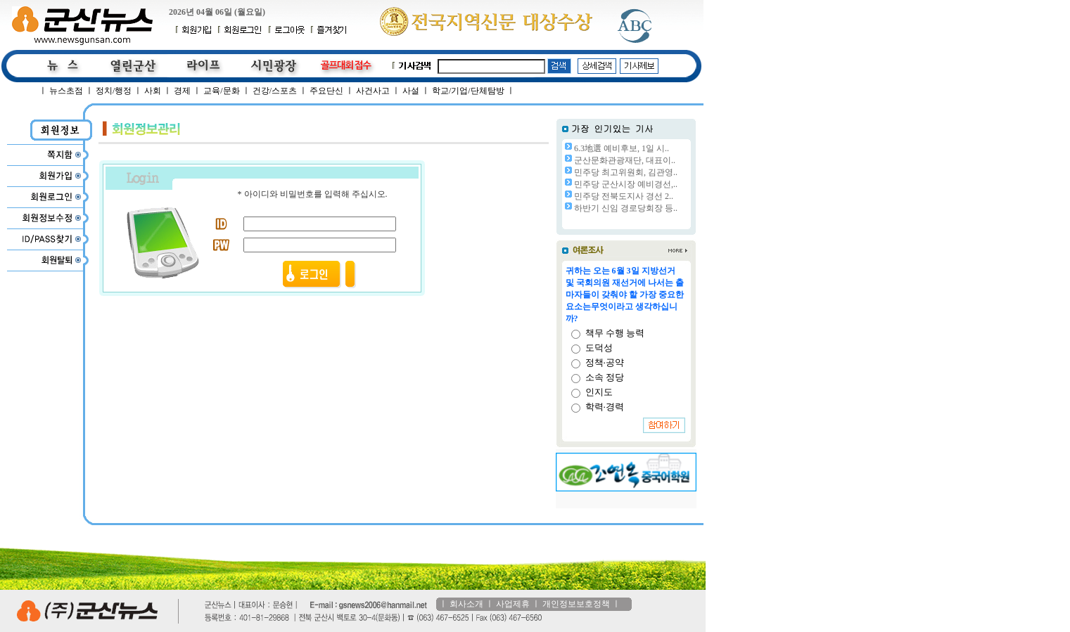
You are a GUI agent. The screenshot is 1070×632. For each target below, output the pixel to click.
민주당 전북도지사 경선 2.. (623, 196)
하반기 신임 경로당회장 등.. (625, 208)
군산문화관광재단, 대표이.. (624, 160)
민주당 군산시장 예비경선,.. (625, 184)
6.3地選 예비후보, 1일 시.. (621, 148)
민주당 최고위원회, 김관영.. (625, 172)
